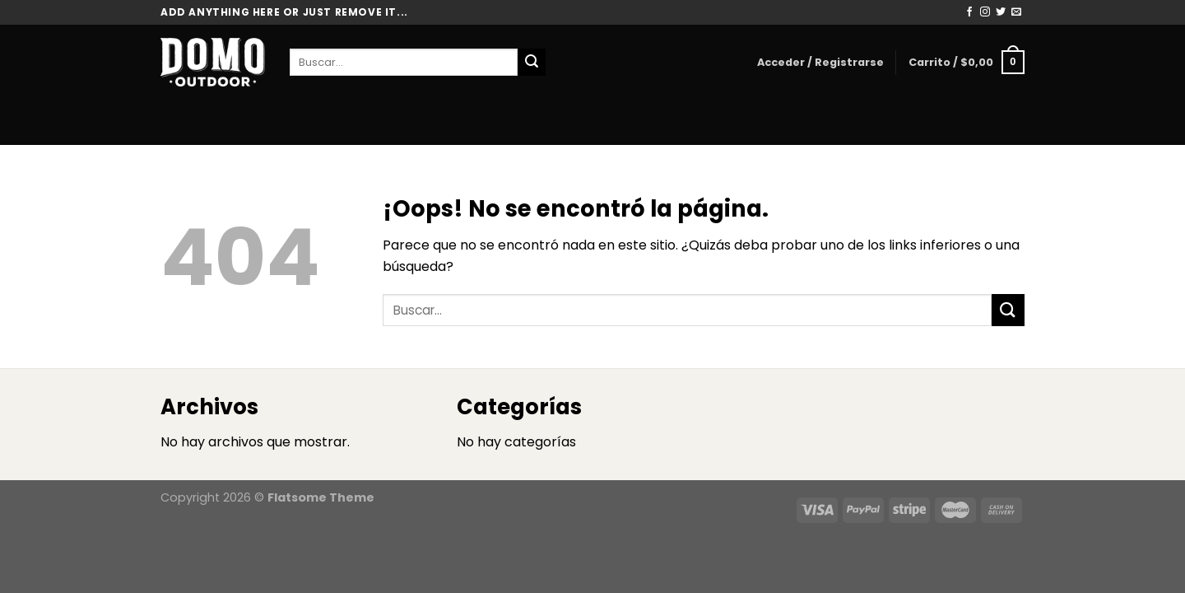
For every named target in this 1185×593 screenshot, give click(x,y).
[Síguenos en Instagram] (985, 12)
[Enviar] (532, 63)
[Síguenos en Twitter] (1001, 12)
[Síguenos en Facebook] (969, 12)
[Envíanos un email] (1016, 12)
